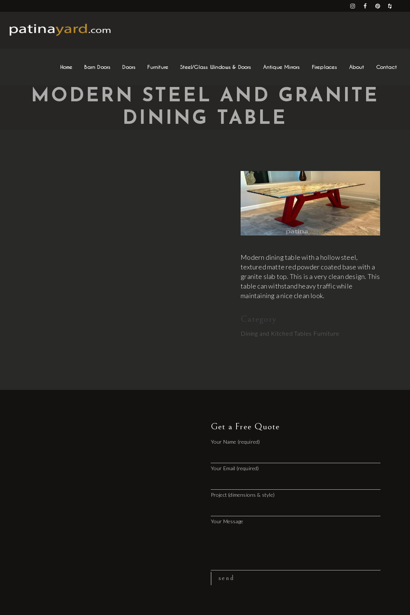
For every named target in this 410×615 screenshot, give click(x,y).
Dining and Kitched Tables (276, 333)
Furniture (326, 333)
